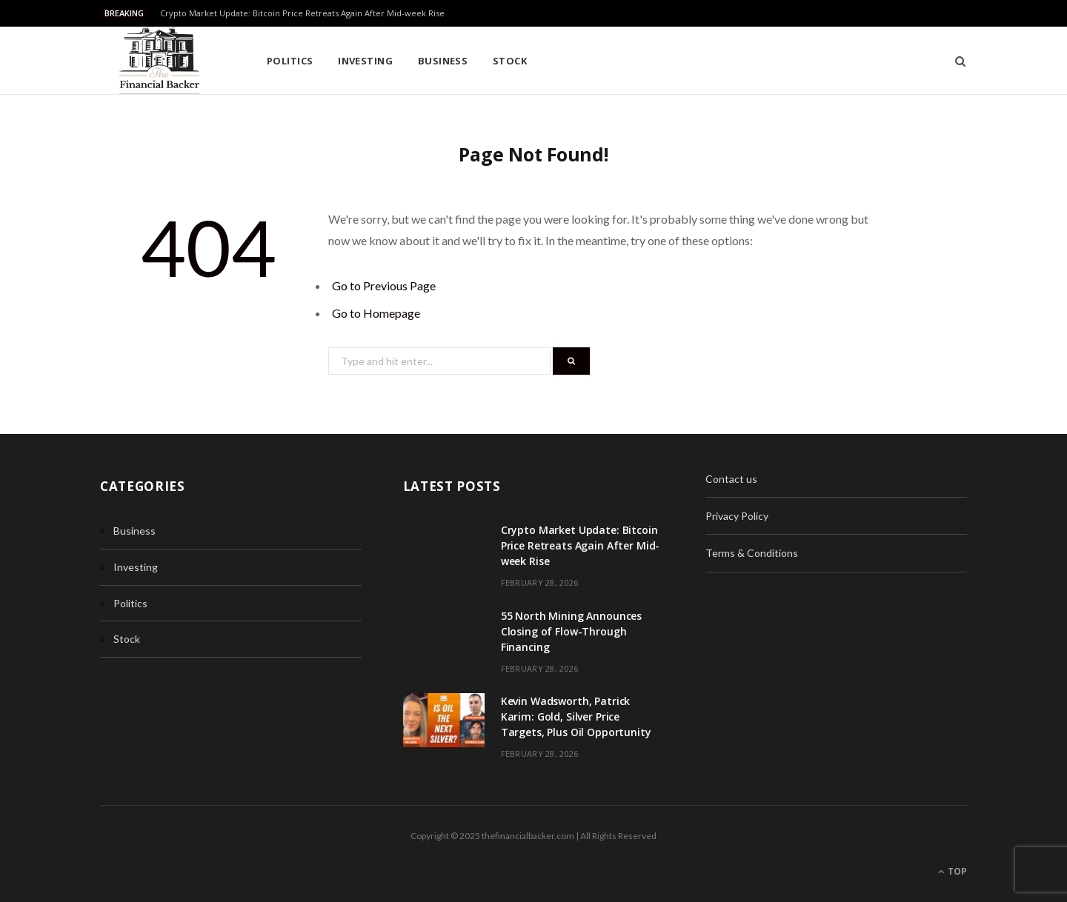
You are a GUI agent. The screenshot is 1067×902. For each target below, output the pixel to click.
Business (443, 60)
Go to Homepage (376, 313)
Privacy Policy (736, 516)
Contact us (731, 478)
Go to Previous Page (384, 285)
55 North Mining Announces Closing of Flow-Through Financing (571, 631)
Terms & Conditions (751, 553)
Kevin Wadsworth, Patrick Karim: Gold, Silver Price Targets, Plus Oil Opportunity (576, 716)
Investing (365, 60)
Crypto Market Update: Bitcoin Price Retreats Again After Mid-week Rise (302, 13)
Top (952, 871)
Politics (290, 60)
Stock (510, 60)
